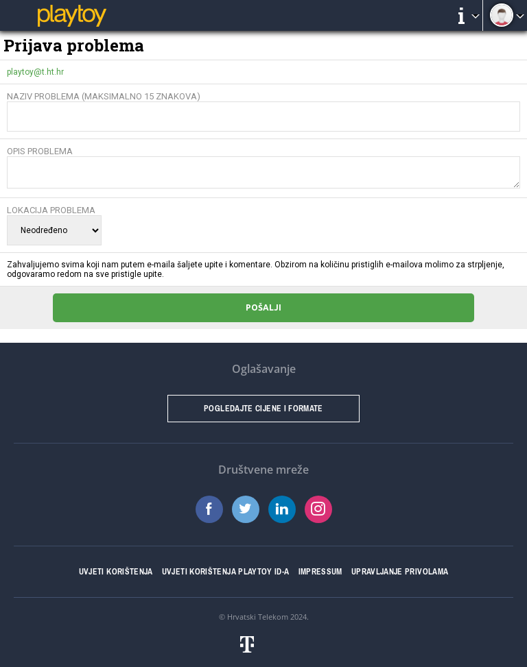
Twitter (245, 509)
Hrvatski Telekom (257, 616)
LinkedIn (282, 509)
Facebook (209, 509)
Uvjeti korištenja (116, 572)
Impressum (320, 572)
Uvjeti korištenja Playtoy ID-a (226, 572)
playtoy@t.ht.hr (35, 72)
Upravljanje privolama (400, 572)
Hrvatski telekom (263, 644)
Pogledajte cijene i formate (263, 408)
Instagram (318, 509)
